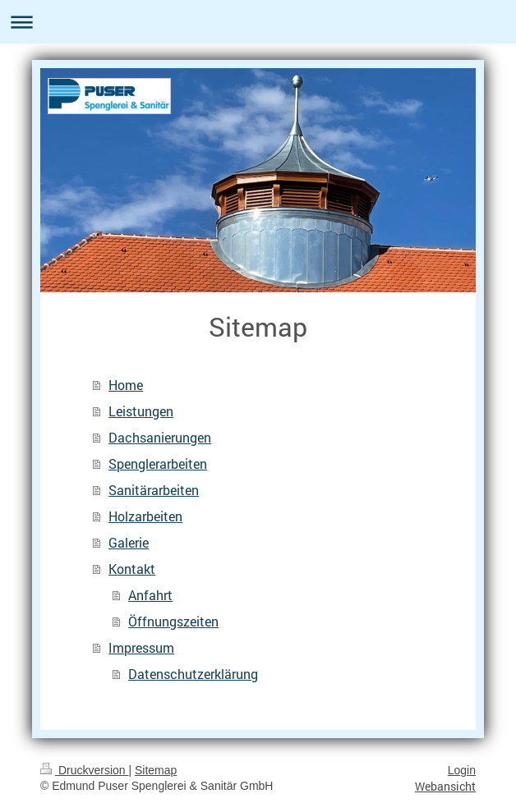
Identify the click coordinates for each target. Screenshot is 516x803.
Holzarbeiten (145, 516)
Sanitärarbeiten (153, 489)
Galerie (128, 542)
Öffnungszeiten (173, 621)
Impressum (141, 647)
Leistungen (140, 411)
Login (462, 770)
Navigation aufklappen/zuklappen (258, 21)
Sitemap (156, 770)
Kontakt (131, 568)
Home (125, 384)
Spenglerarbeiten (157, 463)
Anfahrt (150, 594)
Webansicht (445, 786)
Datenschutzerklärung (193, 673)
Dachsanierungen (159, 437)
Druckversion (84, 770)
